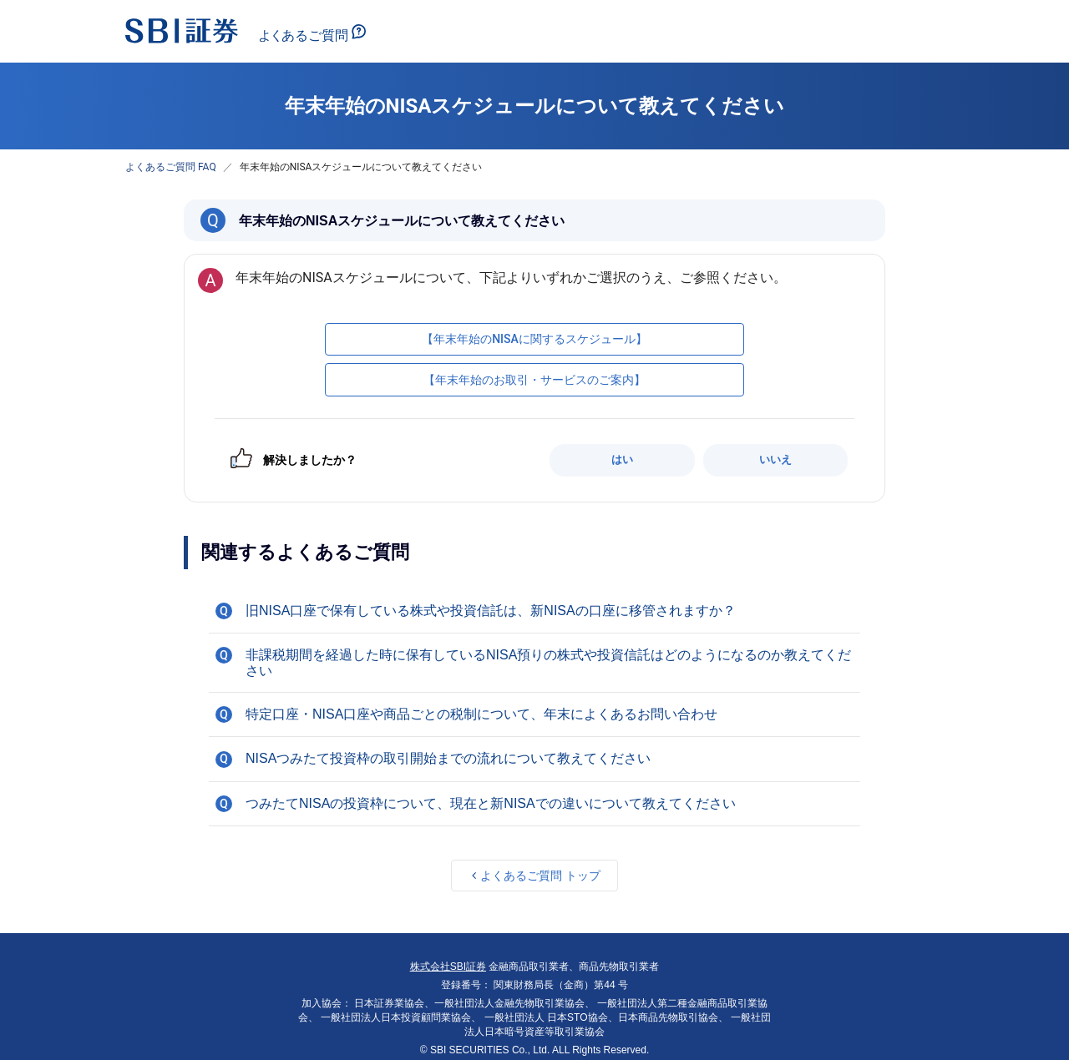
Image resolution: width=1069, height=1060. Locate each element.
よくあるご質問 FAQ (170, 167)
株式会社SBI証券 (448, 966)
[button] (534, 611)
